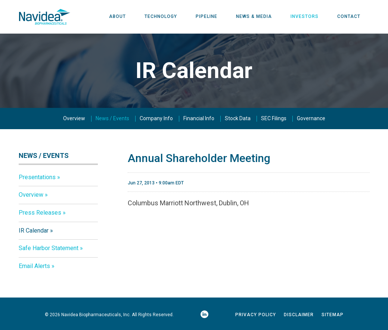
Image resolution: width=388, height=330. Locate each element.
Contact (348, 16)
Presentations (37, 177)
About (117, 16)
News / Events (112, 119)
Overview (74, 119)
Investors (305, 16)
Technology (161, 16)
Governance (311, 119)
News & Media (254, 16)
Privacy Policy (255, 314)
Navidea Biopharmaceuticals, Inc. (96, 314)
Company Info (156, 119)
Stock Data (238, 119)
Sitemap (333, 314)
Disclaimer (299, 314)
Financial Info (198, 119)
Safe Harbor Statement (48, 248)
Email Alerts (34, 266)
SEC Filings (273, 119)
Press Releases (40, 213)
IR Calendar (34, 230)
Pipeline (206, 16)
